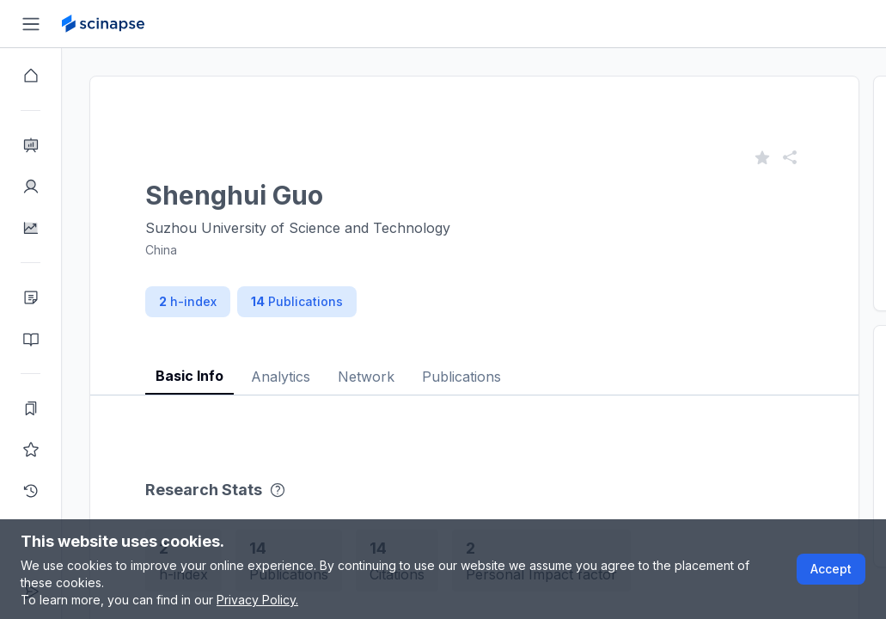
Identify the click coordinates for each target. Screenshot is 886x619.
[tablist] (474, 363)
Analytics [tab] (280, 376)
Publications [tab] (461, 376)
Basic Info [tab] (189, 375)
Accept (831, 568)
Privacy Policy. (257, 599)
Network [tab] (366, 376)
